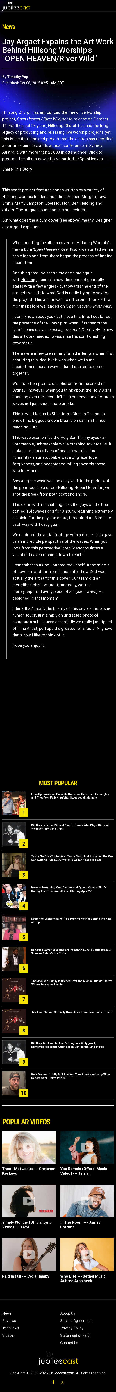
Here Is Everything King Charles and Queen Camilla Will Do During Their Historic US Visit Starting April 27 (69, 889)
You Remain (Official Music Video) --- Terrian (83, 1171)
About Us (67, 1313)
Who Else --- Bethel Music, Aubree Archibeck (83, 1278)
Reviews (9, 1320)
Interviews (10, 1328)
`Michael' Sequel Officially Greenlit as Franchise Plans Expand (71, 1012)
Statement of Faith (75, 1335)
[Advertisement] (58, 757)
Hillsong (29, 279)
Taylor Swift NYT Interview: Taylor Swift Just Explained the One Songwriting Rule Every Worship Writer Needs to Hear (72, 858)
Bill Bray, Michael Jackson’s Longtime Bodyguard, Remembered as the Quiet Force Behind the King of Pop (67, 1045)
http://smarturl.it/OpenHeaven (75, 159)
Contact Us (69, 1343)
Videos (8, 1335)
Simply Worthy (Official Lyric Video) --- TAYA (27, 1224)
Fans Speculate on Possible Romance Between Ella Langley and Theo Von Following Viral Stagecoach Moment (70, 795)
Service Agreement (76, 1320)
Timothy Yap (17, 76)
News (7, 1313)
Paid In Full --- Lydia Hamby (25, 1276)
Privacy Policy (71, 1328)
